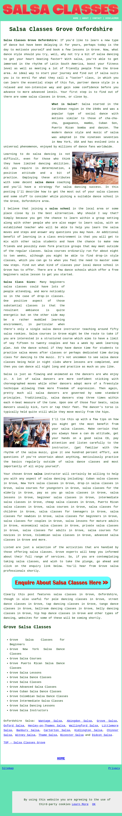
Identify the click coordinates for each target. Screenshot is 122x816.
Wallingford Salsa (83, 725)
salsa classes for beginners (78, 516)
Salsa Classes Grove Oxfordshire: (31, 40)
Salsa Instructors (34, 710)
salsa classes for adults (44, 530)
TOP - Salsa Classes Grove (24, 742)
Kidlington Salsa (88, 730)
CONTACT (97, 18)
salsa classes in (68, 594)
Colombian (27, 696)
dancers (88, 374)
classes (35, 251)
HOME (75, 18)
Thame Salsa (48, 735)
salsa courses (57, 506)
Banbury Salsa (27, 730)
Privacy (114, 768)
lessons (79, 362)
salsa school (59, 208)
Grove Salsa (107, 720)
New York (31, 649)
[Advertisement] (27, 121)
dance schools (75, 269)
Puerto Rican (31, 663)
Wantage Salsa (50, 720)
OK (94, 804)
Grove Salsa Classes (27, 627)
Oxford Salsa (14, 725)
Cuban (24, 691)
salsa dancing (74, 186)
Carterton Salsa (57, 730)
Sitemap (8, 768)
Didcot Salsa (102, 735)
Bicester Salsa (72, 735)
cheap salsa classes (62, 502)
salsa (114, 132)
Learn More (80, 804)
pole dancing (62, 599)
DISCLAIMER (111, 18)
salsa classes (107, 191)
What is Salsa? (64, 104)
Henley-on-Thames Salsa (46, 725)
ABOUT (85, 18)
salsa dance (44, 182)
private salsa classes (100, 525)
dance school (103, 196)
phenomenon (28, 146)
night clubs (51, 362)
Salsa (86, 104)
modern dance (62, 132)
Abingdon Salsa (79, 720)
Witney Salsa (25, 735)
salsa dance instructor (61, 329)
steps (15, 265)
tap (48, 603)
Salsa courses (40, 333)
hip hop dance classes (52, 613)
